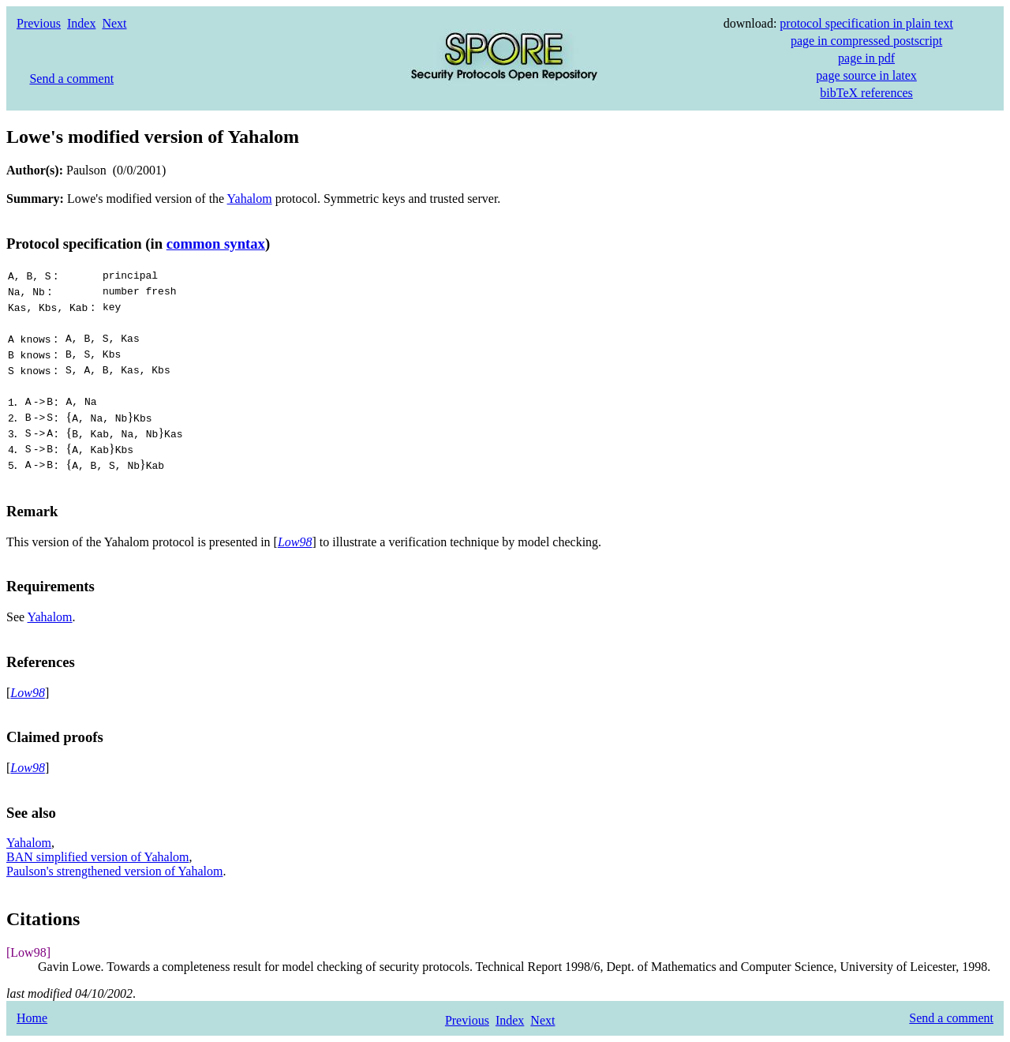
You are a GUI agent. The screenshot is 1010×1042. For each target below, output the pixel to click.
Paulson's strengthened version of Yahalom (114, 871)
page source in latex (866, 75)
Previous (39, 23)
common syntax (215, 243)
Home (32, 1018)
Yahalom (249, 198)
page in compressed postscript (866, 40)
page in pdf (866, 58)
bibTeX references (866, 92)
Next (114, 23)
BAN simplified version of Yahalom (97, 857)
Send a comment (71, 78)
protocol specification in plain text (866, 23)
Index (81, 23)
